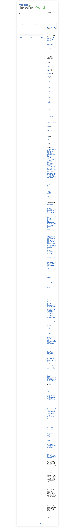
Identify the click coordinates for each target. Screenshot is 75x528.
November (49, 70)
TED (48, 183)
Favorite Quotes (49, 208)
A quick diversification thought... (51, 262)
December (49, 69)
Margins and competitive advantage (51, 119)
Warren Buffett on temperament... (49, 219)
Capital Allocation (49, 415)
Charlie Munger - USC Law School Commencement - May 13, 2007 (51, 254)
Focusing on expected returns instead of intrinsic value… (51, 241)
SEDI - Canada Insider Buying (51, 178)
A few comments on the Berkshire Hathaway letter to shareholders (51, 440)
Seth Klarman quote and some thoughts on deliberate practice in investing (51, 287)
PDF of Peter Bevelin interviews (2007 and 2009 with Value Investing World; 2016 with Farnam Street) (51, 380)
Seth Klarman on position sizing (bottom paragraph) (51, 433)
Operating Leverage (50, 418)
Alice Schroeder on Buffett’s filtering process (51, 290)
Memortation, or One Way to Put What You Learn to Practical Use (51, 223)
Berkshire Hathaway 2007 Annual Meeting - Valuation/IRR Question (51, 306)
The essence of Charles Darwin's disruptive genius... (51, 113)
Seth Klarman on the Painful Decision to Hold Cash (51, 398)
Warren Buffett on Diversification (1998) (50, 424)
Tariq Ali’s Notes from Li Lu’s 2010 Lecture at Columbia (51, 312)
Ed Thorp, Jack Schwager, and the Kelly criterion (51, 264)
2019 (48, 63)
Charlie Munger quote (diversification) (50, 297)
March (49, 129)
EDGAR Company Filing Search (51, 173)
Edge (48, 185)
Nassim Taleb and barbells (50, 278)
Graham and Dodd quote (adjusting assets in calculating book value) (51, 266)
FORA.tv (48, 194)
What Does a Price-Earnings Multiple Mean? (51, 412)
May (49, 126)
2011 (48, 139)
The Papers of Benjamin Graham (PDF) (50, 365)
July (49, 76)
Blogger (41, 523)
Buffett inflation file (50, 353)
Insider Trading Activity (50, 177)
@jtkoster (48, 33)
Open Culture (49, 193)
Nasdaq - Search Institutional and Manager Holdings (51, 175)
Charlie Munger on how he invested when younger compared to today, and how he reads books (51, 213)
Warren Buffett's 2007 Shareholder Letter (50, 314)
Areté (48, 230)
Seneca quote (50, 121)
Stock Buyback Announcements (51, 176)
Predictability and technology (52, 102)
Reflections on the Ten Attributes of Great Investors (51, 409)
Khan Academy (49, 186)
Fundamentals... (49, 227)
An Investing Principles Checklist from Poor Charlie (51, 257)
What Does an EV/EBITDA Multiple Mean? (50, 414)
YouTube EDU (49, 192)
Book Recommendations (50, 44)
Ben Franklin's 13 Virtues (50, 358)
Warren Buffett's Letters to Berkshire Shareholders (51, 352)
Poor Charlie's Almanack (50, 168)
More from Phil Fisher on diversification (50, 428)
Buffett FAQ (49, 156)
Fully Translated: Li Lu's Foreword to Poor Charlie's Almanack (51, 269)
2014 (48, 135)
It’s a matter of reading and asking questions (51, 310)
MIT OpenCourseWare (50, 190)
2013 (48, 136)
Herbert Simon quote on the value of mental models (51, 284)
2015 (48, 133)
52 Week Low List (49, 182)
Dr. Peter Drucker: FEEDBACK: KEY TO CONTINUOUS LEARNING (51, 245)
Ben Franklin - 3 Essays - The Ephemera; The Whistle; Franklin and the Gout (51, 273)
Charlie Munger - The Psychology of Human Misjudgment (50, 164)
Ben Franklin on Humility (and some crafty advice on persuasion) (51, 277)
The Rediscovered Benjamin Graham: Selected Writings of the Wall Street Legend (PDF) (51, 368)
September (50, 73)
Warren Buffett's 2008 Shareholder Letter (50, 316)
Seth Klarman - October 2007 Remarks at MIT (51, 400)
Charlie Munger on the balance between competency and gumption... (51, 210)
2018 (48, 65)
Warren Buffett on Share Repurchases (50, 301)
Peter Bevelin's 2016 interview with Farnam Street (51, 378)
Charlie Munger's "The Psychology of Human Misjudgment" (50, 347)
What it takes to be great (50, 326)
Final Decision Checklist (50, 226)
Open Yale (48, 191)
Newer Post (20, 37)
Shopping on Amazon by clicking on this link (50, 38)
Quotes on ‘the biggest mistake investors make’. (51, 247)
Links (49, 77)
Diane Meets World (50, 204)
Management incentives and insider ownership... (52, 123)
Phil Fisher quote (50, 116)
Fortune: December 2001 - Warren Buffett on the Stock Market (51, 304)
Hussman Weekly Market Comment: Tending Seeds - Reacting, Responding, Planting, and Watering (51, 324)
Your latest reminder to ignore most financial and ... (52, 105)
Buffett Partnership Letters (51, 151)
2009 (48, 142)
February (49, 130)
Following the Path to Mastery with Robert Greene (51, 328)
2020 (48, 62)
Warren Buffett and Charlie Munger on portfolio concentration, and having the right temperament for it (51, 430)
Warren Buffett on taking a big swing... (52, 84)
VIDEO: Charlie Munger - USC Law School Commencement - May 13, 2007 (51, 341)
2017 (48, 66)
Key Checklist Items (50, 225)
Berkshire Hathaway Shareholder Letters (50, 153)
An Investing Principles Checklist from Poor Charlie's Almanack (51, 170)
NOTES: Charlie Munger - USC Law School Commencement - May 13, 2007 (51, 344)
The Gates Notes (49, 200)
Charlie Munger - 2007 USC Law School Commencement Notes (51, 167)
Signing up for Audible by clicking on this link (50, 40)
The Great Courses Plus (50, 184)
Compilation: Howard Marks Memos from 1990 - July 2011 (51, 387)
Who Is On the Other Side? (51, 410)
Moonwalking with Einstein (51, 243)
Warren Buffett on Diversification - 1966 (50, 295)
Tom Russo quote (49, 248)
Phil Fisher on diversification (51, 426)
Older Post (42, 37)
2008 (48, 143)
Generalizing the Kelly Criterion (51, 261)
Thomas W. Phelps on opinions (51, 308)
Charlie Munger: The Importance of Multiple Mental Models (51, 217)
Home (31, 37)
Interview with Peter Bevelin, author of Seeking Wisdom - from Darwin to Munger (51, 237)
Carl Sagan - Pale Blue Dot (51, 331)
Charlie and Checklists (50, 256)
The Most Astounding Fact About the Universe (51, 333)
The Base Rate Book (50, 407)
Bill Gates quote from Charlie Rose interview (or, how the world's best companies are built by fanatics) (51, 251)
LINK (30, 20)
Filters (48, 242)
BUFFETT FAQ (49, 354)
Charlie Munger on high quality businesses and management (51, 259)
